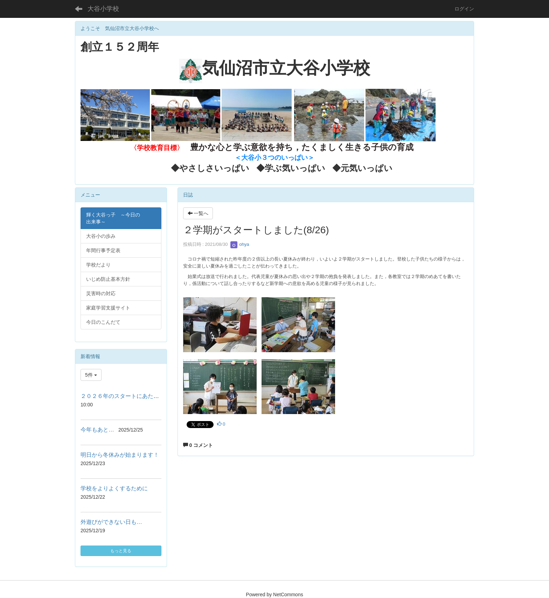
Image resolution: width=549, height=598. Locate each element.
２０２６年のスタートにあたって (123, 396)
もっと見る (120, 550)
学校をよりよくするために (114, 488)
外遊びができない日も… (111, 522)
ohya (239, 244)
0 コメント (198, 445)
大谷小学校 (103, 8)
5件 (91, 375)
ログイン (464, 9)
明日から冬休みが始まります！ (120, 455)
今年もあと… (97, 430)
